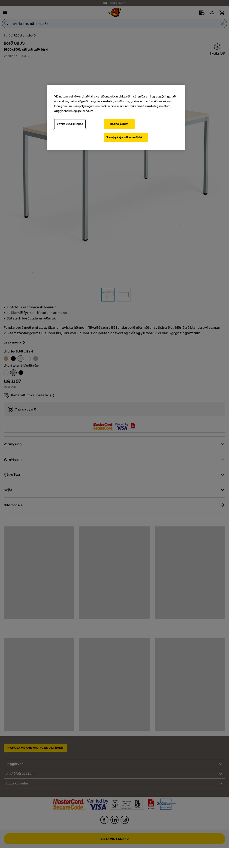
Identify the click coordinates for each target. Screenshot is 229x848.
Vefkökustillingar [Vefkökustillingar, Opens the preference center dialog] (70, 124)
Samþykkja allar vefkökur (126, 137)
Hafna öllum (119, 124)
